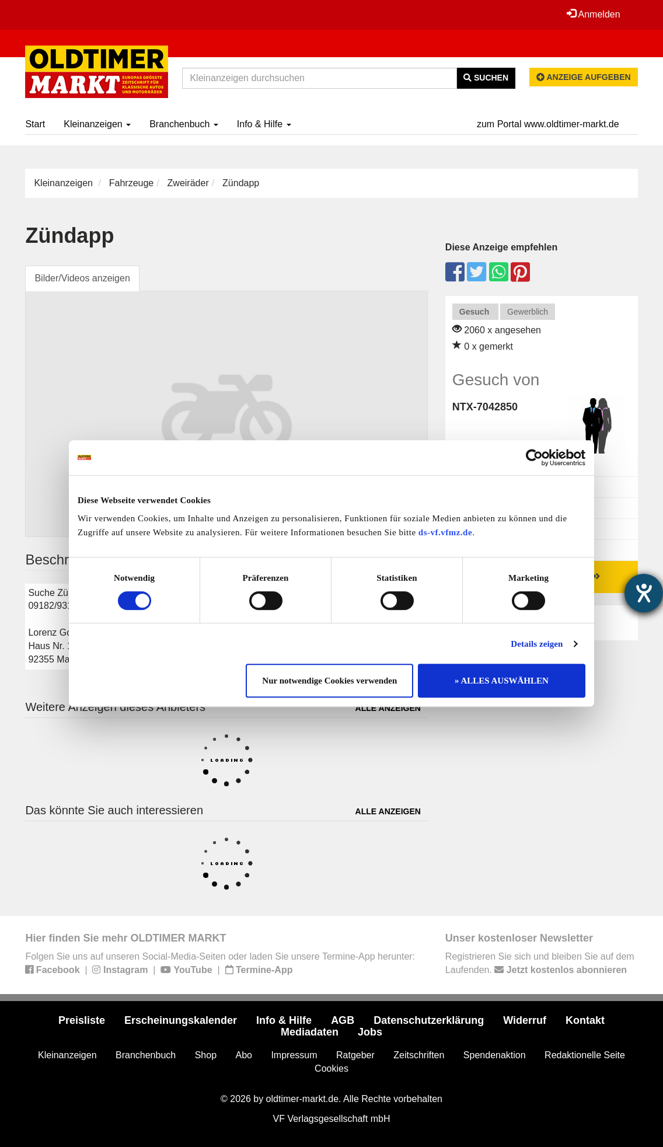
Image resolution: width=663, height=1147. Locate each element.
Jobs (370, 1032)
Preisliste (81, 1020)
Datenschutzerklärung (429, 1020)
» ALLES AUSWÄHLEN (502, 680)
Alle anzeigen (388, 708)
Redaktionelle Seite (585, 1055)
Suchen (485, 77)
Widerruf (524, 1020)
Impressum (294, 1055)
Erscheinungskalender (180, 1020)
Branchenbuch (183, 124)
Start (35, 124)
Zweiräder (188, 183)
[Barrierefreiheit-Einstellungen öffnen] (643, 593)
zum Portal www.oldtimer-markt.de (548, 124)
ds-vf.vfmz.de (445, 532)
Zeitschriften (418, 1055)
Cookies (331, 1068)
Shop (206, 1055)
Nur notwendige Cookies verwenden (329, 680)
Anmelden (593, 14)
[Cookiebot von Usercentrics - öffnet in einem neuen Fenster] (534, 457)
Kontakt (585, 1020)
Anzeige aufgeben (583, 77)
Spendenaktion (494, 1055)
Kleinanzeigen (97, 124)
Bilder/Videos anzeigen (82, 278)
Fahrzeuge (131, 183)
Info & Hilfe (264, 124)
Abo (243, 1055)
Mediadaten (310, 1032)
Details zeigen (537, 644)
